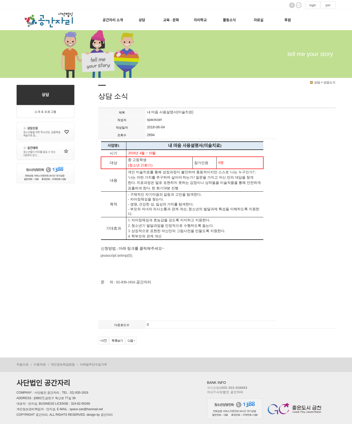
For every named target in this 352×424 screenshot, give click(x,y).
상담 (142, 20)
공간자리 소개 (113, 20)
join (328, 5)
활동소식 (229, 20)
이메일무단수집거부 (93, 364)
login (313, 5)
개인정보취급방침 (63, 364)
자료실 (258, 20)
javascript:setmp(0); (117, 255)
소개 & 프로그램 (45, 112)
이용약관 (40, 364)
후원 (287, 20)
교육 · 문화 (171, 20)
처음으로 (23, 364)
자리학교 (200, 20)
